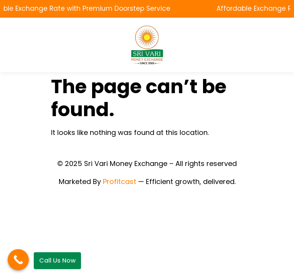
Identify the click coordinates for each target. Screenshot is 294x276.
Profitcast (119, 181)
